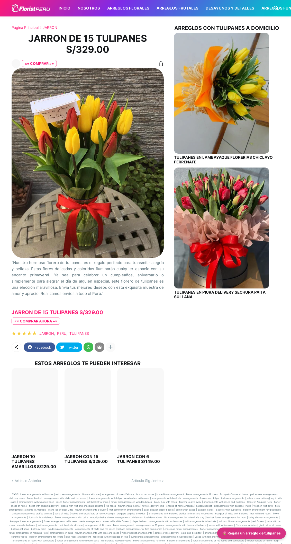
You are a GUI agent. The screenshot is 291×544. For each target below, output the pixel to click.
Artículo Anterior (28, 480)
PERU (61, 333)
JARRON (50, 27)
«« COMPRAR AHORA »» (35, 321)
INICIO (64, 8)
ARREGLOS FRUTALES (177, 8)
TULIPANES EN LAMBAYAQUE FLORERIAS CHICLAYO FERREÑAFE (223, 159)
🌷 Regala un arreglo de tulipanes (251, 533)
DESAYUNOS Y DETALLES (230, 8)
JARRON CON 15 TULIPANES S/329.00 (86, 459)
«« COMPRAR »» (39, 63)
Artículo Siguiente (146, 480)
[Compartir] (159, 63)
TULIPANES (79, 333)
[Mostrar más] (110, 347)
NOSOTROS (89, 8)
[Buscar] (275, 8)
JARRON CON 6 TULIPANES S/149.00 (138, 459)
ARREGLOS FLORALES (128, 8)
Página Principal (25, 27)
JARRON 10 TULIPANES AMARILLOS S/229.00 (34, 461)
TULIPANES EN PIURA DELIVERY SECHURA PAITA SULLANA (220, 294)
